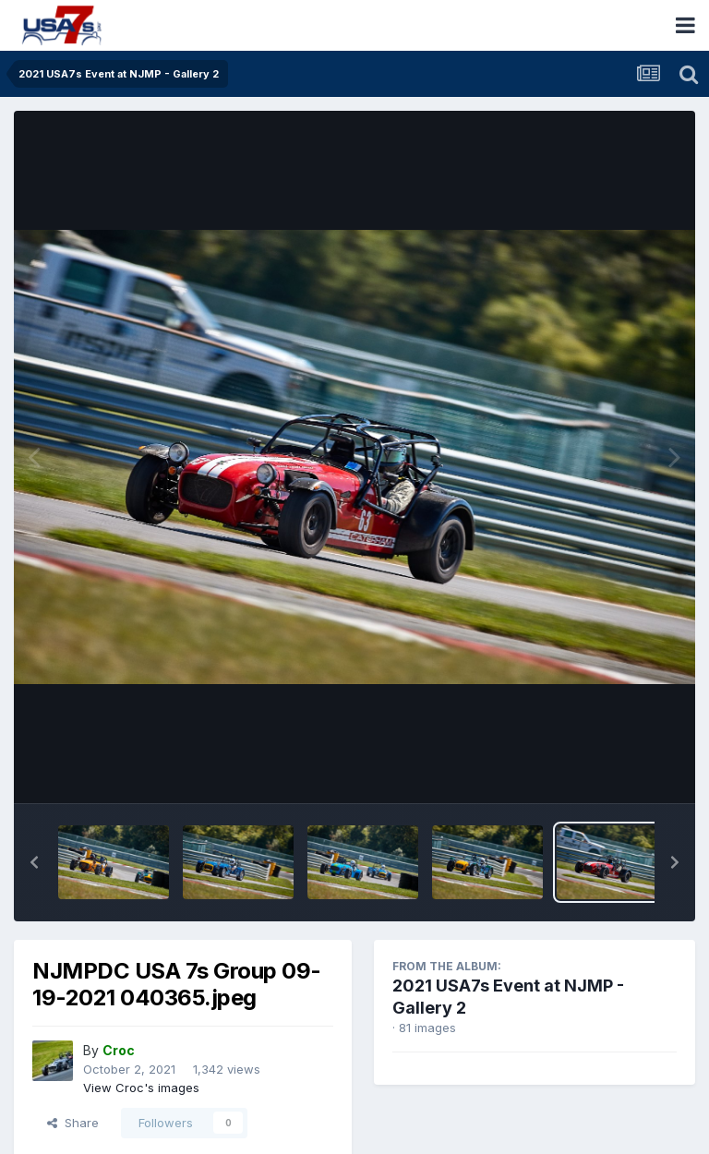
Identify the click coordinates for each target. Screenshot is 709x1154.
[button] (34, 862)
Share (73, 1122)
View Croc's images (141, 1087)
